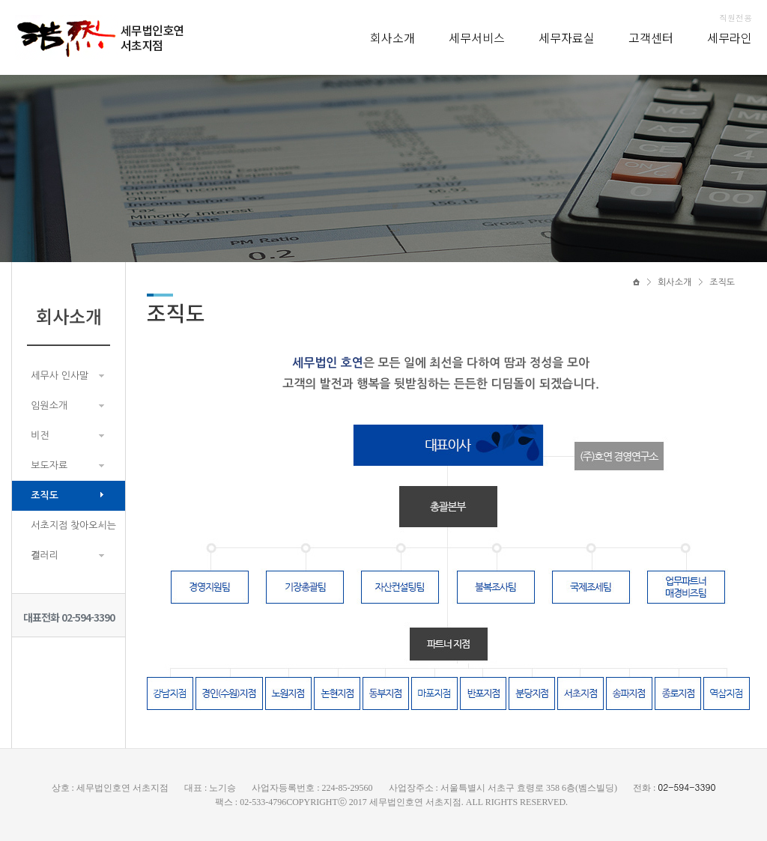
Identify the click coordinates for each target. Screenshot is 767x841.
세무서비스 (477, 37)
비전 (40, 435)
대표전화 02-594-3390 (69, 617)
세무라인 (729, 37)
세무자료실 (567, 37)
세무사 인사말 (59, 375)
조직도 (44, 495)
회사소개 (392, 37)
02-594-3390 (686, 786)
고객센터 (650, 37)
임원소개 (49, 405)
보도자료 (49, 465)
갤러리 (44, 555)
